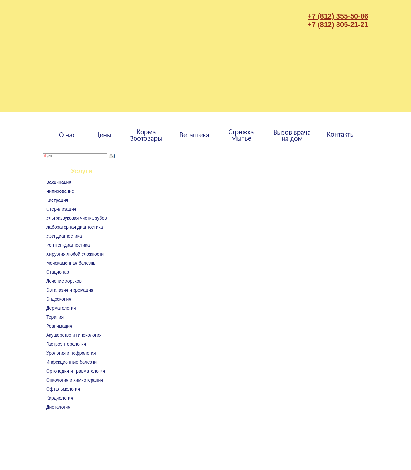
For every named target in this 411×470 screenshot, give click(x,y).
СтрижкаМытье (241, 135)
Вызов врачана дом (292, 135)
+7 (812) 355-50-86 (338, 16)
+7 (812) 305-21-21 (338, 25)
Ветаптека (194, 134)
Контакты (341, 134)
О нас (67, 134)
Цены (103, 134)
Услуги (81, 170)
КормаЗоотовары (146, 135)
